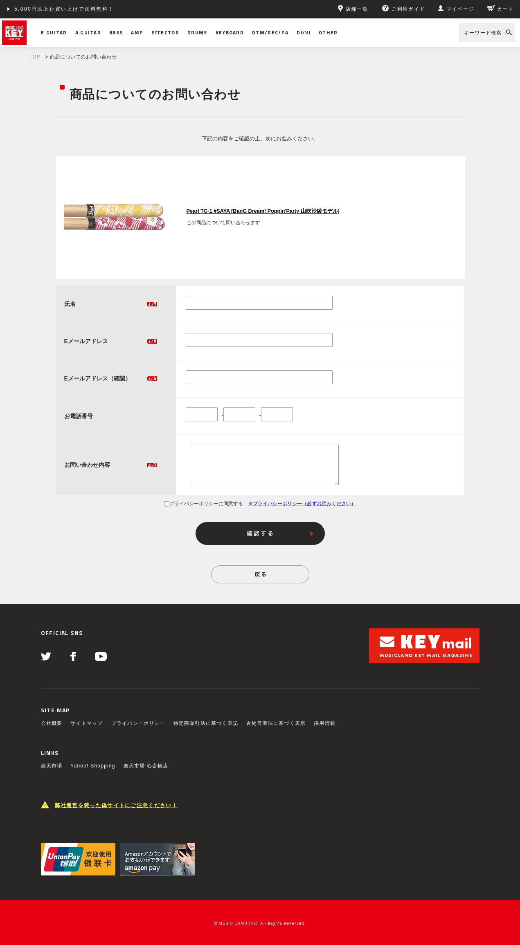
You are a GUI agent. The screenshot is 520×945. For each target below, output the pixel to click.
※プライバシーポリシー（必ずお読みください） (302, 503)
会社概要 (52, 723)
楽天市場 (52, 766)
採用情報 (324, 723)
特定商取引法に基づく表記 (205, 723)
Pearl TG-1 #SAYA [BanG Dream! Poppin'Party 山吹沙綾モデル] (263, 211)
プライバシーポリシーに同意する (203, 503)
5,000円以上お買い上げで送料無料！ (64, 9)
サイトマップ (86, 723)
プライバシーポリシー (138, 723)
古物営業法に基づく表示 (276, 723)
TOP (34, 57)
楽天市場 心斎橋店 (146, 766)
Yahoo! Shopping (92, 766)
